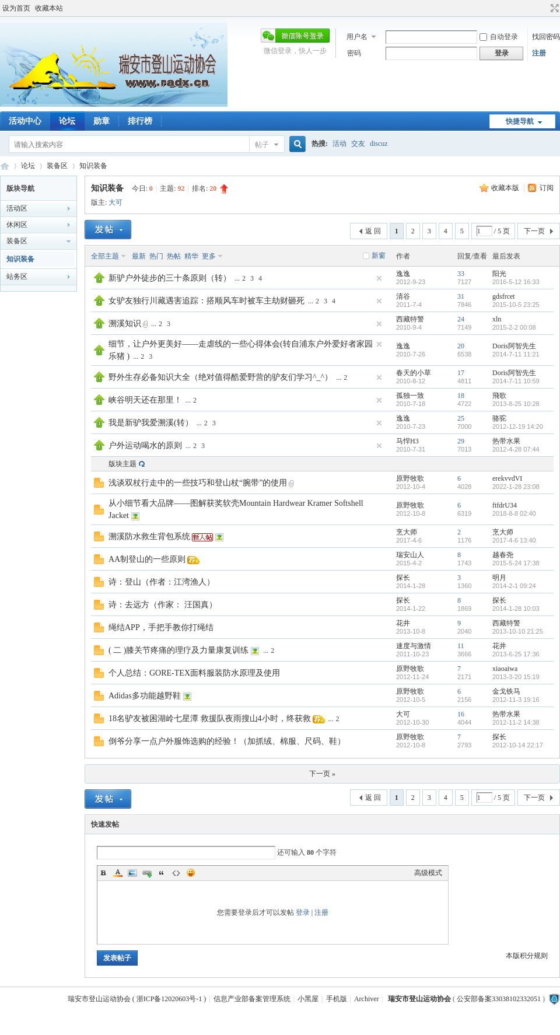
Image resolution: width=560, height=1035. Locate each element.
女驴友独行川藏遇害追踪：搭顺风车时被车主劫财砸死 (206, 300)
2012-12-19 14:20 (517, 426)
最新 (139, 256)
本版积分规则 (527, 956)
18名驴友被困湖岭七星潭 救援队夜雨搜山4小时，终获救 (209, 718)
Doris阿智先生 (514, 346)
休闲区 (16, 225)
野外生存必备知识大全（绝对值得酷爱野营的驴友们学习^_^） (220, 377)
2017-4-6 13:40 (514, 540)
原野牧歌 (410, 478)
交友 (358, 143)
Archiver (366, 999)
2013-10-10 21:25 (517, 631)
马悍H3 (407, 441)
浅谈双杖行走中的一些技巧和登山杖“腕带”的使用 (197, 482)
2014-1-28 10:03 (516, 608)
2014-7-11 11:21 (516, 354)
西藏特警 (410, 319)
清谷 (403, 296)
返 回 (373, 231)
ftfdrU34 (504, 505)
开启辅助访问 (544, 8)
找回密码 (546, 37)
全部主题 (105, 256)
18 (460, 395)
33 (460, 274)
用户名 (357, 37)
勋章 (101, 121)
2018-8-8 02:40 (514, 513)
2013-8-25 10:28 (516, 403)
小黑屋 (308, 999)
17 (460, 373)
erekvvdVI (507, 478)
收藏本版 (506, 188)
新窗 (379, 255)
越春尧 (502, 555)
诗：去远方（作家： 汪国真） (162, 604)
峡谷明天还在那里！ (145, 400)
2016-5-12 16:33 (516, 281)
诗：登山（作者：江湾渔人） (161, 582)
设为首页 (16, 8)
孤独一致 (410, 395)
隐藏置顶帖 (379, 278)
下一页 (534, 231)
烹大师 (406, 532)
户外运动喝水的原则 (145, 445)
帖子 (262, 145)
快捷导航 (520, 121)
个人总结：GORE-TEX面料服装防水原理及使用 (194, 673)
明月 (499, 578)
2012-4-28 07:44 (516, 449)
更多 (209, 256)
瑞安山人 (410, 555)
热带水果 (506, 441)
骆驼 (499, 418)
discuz (379, 143)
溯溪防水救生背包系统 (149, 536)
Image (132, 873)
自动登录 (499, 37)
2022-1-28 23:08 (516, 486)
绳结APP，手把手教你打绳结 (161, 627)
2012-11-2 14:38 (516, 722)
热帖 (174, 256)
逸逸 (403, 274)
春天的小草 (413, 373)
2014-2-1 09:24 (514, 585)
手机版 (336, 999)
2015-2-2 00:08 (514, 327)
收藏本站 (49, 8)
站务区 (16, 276)
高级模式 (428, 873)
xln (496, 319)
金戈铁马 (506, 691)
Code (176, 873)
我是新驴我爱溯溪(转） (150, 422)
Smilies (191, 873)
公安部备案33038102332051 (499, 999)
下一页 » (322, 774)
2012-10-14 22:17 (517, 745)
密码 (354, 53)
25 (460, 418)
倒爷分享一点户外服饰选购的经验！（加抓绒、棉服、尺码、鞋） (226, 741)
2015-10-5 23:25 (516, 304)
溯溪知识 (124, 323)
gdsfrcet (503, 296)
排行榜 (140, 121)
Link (147, 873)
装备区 (57, 166)
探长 (403, 578)
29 (460, 441)
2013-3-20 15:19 (516, 676)
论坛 (67, 121)
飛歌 (499, 395)
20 (460, 346)
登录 (303, 912)
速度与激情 (413, 646)
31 (460, 296)
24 (460, 319)
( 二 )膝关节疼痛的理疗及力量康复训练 (178, 650)
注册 (539, 53)
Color (118, 873)
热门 (156, 256)
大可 (115, 202)
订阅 (547, 188)
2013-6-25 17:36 (516, 654)
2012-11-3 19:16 (516, 699)
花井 (403, 623)
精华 (191, 256)
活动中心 (25, 121)
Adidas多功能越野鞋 (144, 695)
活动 (339, 143)
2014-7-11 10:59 (516, 380)
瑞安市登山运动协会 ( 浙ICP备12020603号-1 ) (137, 999)
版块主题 (122, 464)
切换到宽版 (553, 8)
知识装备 (93, 166)
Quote (161, 873)
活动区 (16, 208)
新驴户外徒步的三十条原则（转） (169, 278)
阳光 (499, 274)
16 (460, 714)
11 (460, 646)
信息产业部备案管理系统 (252, 999)
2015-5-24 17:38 (516, 563)
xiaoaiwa (504, 669)
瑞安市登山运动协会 (4, 166)
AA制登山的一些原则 (147, 559)
